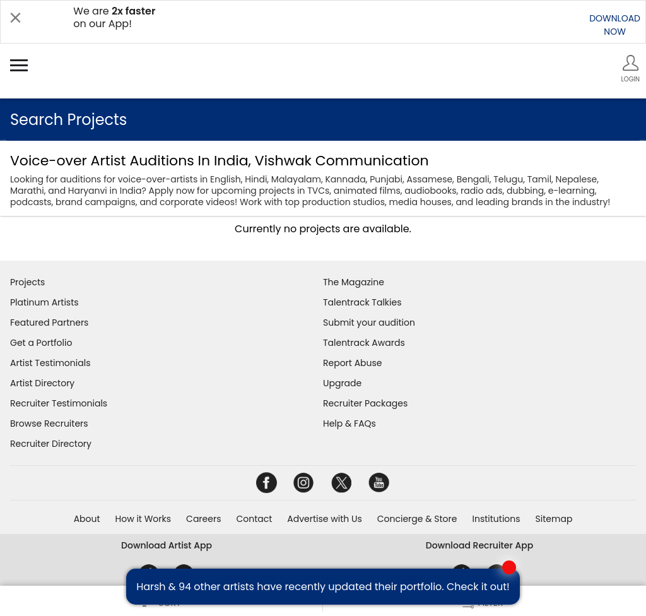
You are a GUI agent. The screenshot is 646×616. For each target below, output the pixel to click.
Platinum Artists (44, 302)
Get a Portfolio (41, 343)
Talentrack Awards (364, 343)
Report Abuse (352, 363)
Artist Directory (42, 383)
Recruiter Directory (50, 444)
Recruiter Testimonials (58, 403)
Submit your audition (369, 322)
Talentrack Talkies (362, 302)
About (87, 519)
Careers (203, 519)
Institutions (496, 519)
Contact (254, 519)
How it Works (143, 519)
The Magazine (353, 282)
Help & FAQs (349, 423)
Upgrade (342, 383)
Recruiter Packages (365, 403)
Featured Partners (49, 322)
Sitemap (554, 519)
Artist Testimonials (50, 363)
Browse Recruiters (49, 423)
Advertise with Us (324, 519)
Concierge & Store (417, 519)
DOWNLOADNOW (614, 25)
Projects (27, 282)
